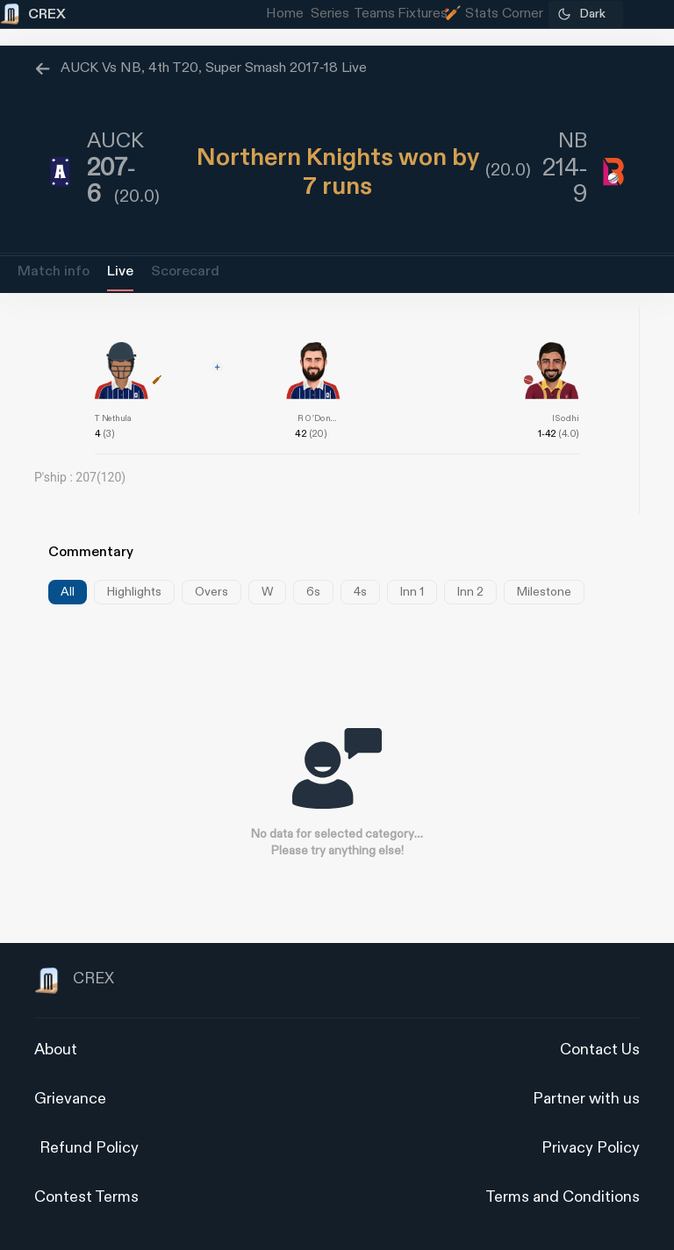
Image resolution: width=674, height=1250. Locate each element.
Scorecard (185, 271)
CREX (74, 981)
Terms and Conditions (562, 1197)
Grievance (70, 1099)
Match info (54, 271)
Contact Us (600, 1049)
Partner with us (586, 1099)
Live (120, 271)
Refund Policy (89, 1148)
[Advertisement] (608, 813)
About (55, 1049)
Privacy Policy (590, 1148)
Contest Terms (86, 1197)
